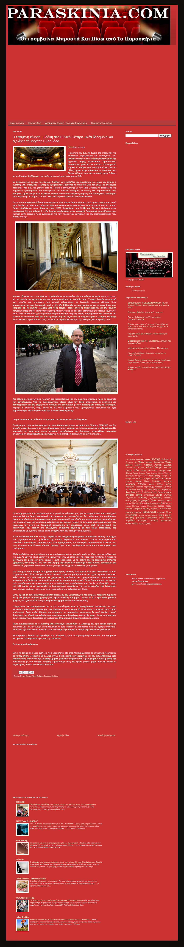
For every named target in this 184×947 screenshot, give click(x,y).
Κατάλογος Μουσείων (101, 123)
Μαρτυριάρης (22, 840)
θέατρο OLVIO (164, 501)
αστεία (139, 495)
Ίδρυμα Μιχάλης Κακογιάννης (151, 462)
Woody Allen (132, 462)
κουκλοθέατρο (131, 515)
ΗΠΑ (136, 470)
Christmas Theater (142, 459)
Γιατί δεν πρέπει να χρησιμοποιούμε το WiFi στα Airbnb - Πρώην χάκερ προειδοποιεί (63, 824)
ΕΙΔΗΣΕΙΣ (20, 802)
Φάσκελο (20, 860)
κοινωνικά (149, 512)
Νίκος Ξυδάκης (37, 676)
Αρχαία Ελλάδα (162, 465)
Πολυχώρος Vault (144, 489)
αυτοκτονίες (149, 495)
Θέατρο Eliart (165, 470)
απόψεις (129, 495)
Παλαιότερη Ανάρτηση (106, 735)
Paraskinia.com (138, 291)
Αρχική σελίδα (17, 123)
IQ (126, 462)
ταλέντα (142, 523)
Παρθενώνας (130, 489)
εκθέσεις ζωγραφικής (150, 497)
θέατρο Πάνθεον (132, 506)
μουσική (140, 517)
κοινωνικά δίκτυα (164, 512)
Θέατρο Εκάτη (144, 473)
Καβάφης (128, 481)
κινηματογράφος (133, 512)
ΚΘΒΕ (168, 479)
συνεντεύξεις (131, 523)
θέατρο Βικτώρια (147, 503)
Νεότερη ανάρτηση (21, 735)
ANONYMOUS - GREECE (27, 821)
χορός (148, 523)
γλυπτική (167, 495)
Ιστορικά (155, 478)
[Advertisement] (50, 67)
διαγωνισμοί (130, 498)
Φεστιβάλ (130, 492)
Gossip (155, 459)
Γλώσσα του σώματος (135, 468)
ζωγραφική (143, 500)
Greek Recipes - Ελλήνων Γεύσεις (31, 879)
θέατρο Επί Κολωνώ (162, 503)
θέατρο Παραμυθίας (149, 506)
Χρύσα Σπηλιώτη (143, 492)
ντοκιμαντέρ (152, 518)
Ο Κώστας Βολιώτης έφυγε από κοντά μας (145, 312)
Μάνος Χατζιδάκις (152, 481)
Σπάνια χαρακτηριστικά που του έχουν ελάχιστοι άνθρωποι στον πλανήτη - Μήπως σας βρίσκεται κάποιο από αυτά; (148, 326)
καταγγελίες (165, 508)
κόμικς (161, 515)
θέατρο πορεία (164, 506)
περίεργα (142, 520)
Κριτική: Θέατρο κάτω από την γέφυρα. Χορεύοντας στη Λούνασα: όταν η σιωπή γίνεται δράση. (149, 361)
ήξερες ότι (155, 492)
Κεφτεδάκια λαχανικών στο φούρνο (44, 881)
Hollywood (166, 459)
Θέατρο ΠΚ (166, 476)
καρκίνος (155, 509)
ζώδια (153, 500)
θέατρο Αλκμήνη (132, 503)
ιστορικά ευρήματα (133, 509)
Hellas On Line (22, 917)
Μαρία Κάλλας (156, 484)
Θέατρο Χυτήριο (143, 479)
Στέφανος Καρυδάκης (162, 489)
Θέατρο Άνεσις (131, 473)
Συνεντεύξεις (34, 123)
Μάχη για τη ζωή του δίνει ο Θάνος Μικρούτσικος (148, 348)
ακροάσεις (166, 492)
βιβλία (159, 495)
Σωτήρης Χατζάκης (51, 676)
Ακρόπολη (148, 465)
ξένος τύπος (165, 518)
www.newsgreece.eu (25, 898)
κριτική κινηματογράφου (148, 515)
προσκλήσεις (166, 521)
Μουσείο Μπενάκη (163, 487)
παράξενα (130, 520)
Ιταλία (162, 479)
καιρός (146, 508)
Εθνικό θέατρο (25, 676)
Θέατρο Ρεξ (130, 479)
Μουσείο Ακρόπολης (144, 487)
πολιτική (154, 520)
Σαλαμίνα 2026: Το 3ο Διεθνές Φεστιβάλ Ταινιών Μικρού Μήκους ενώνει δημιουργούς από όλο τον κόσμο (148, 305)
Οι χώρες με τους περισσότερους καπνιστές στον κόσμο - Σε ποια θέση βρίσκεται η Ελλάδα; (66, 862)
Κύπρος (138, 481)
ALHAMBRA (129, 459)
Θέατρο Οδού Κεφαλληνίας (147, 476)
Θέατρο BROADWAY (149, 470)
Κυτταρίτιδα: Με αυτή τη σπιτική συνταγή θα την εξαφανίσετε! (54, 843)
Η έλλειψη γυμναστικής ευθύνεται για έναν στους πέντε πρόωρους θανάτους (60, 919)
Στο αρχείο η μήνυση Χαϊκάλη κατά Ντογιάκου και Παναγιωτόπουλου (57, 900)
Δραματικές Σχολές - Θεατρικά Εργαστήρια (66, 123)
